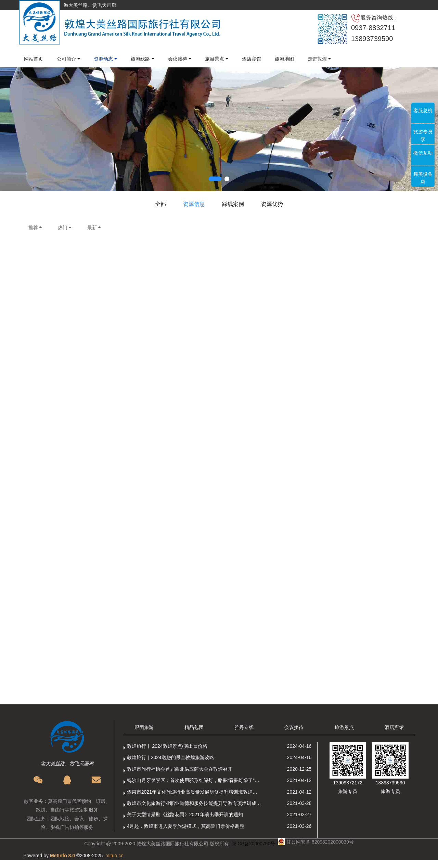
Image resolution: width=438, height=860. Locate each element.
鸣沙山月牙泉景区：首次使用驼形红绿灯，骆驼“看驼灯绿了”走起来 (194, 780)
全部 (160, 204)
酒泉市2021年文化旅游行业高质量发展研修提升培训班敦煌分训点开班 (194, 792)
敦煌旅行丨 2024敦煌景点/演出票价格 (167, 746)
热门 (65, 227)
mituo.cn (114, 855)
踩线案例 (233, 204)
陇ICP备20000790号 (253, 843)
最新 (94, 227)
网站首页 (33, 59)
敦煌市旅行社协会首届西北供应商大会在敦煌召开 (179, 769)
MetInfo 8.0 (62, 855)
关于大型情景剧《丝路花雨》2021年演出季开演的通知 (185, 814)
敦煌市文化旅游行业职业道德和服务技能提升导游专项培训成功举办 (194, 803)
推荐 (35, 227)
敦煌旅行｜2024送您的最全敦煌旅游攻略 (170, 757)
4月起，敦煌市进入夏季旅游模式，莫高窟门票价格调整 (186, 826)
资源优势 (272, 204)
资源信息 (194, 204)
